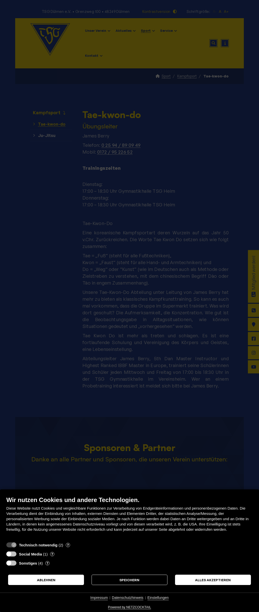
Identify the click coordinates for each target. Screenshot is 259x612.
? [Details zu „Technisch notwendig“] (68, 545)
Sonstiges (28, 563)
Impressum (99, 598)
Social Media (30, 554)
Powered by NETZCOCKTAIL (129, 607)
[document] (129, 518)
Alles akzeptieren (213, 580)
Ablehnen (46, 580)
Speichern (129, 580)
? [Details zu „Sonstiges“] (47, 563)
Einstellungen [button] (158, 598)
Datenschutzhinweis (127, 598)
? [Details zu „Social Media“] (52, 554)
